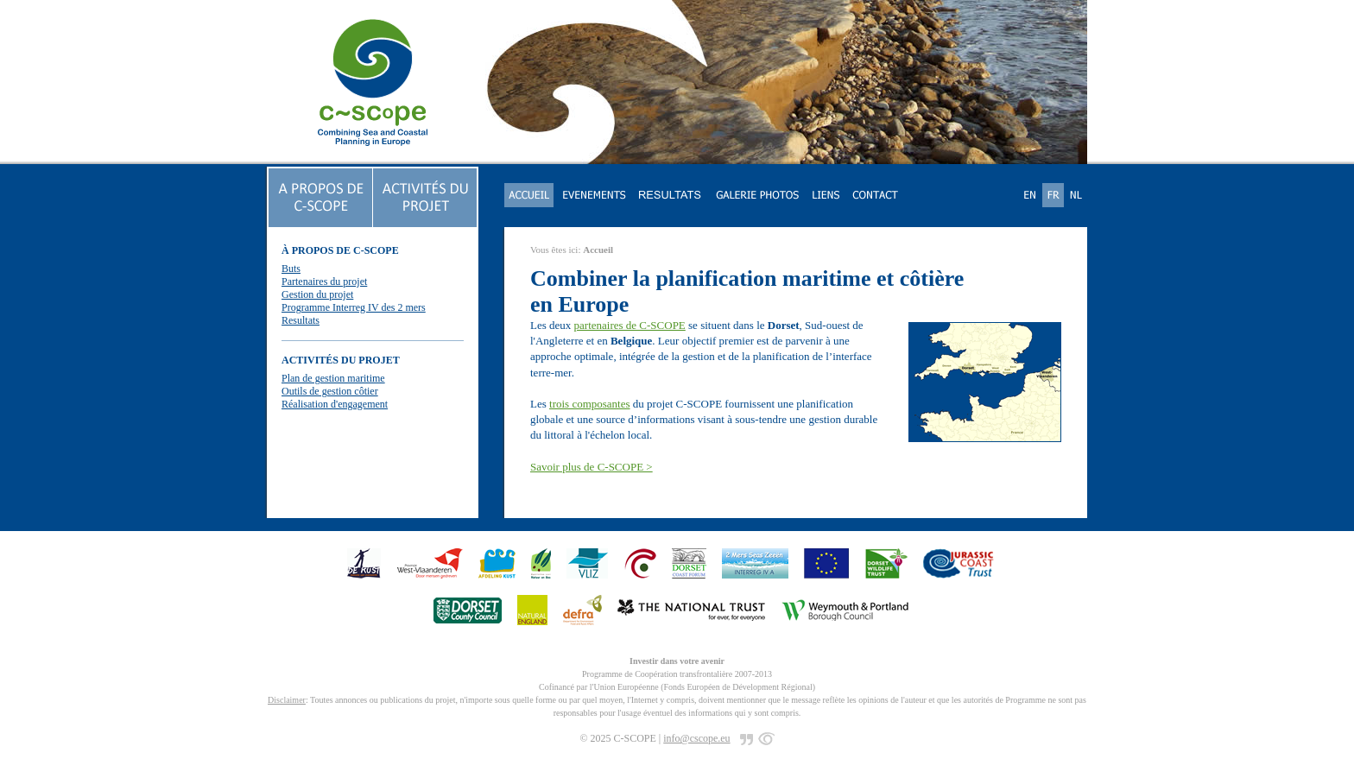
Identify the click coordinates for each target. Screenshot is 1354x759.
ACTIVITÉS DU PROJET (341, 360)
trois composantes (589, 403)
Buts (291, 268)
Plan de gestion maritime (333, 378)
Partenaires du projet (324, 281)
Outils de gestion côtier (330, 391)
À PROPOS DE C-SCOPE (340, 250)
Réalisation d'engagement (335, 404)
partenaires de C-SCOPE (630, 325)
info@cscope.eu (696, 738)
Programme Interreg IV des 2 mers (354, 307)
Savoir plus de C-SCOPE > (591, 466)
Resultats (301, 320)
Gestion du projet (317, 294)
